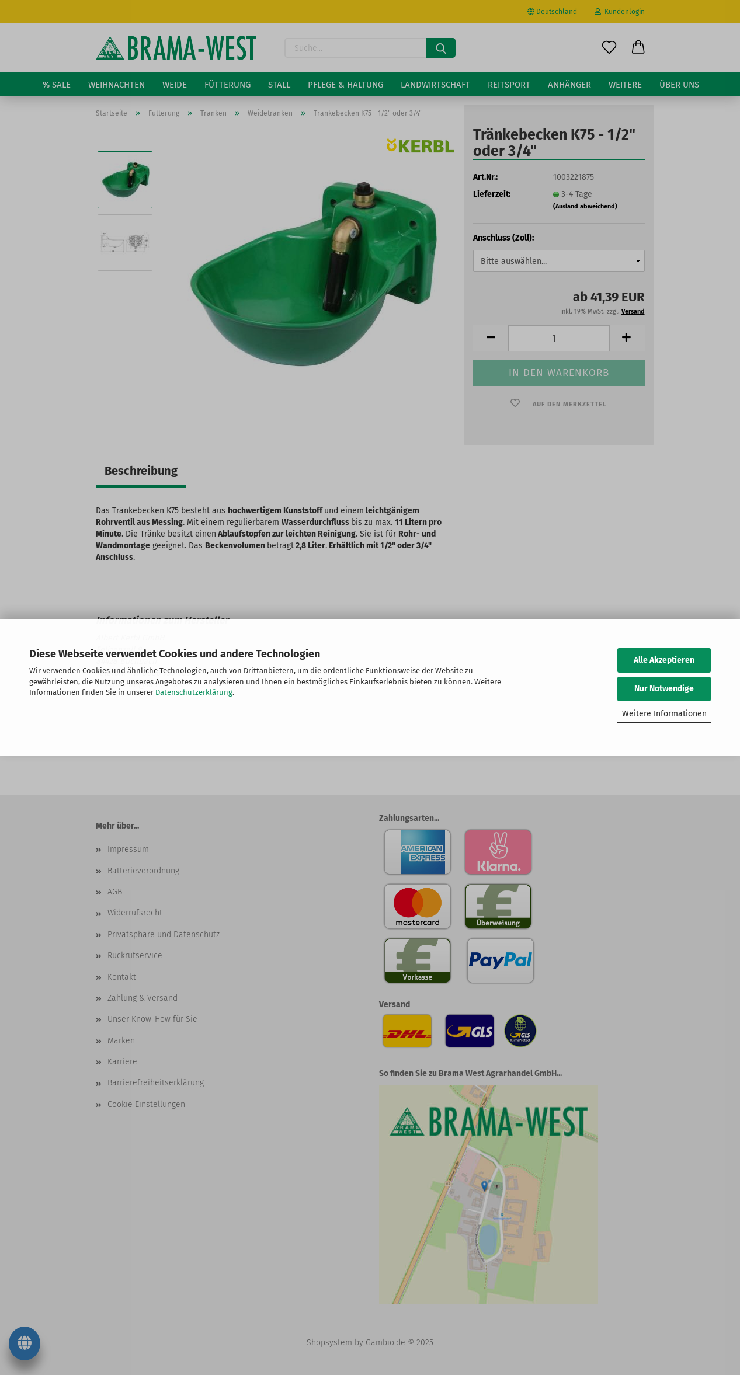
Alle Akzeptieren (664, 660)
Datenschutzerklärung (193, 692)
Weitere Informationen (664, 714)
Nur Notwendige (664, 689)
